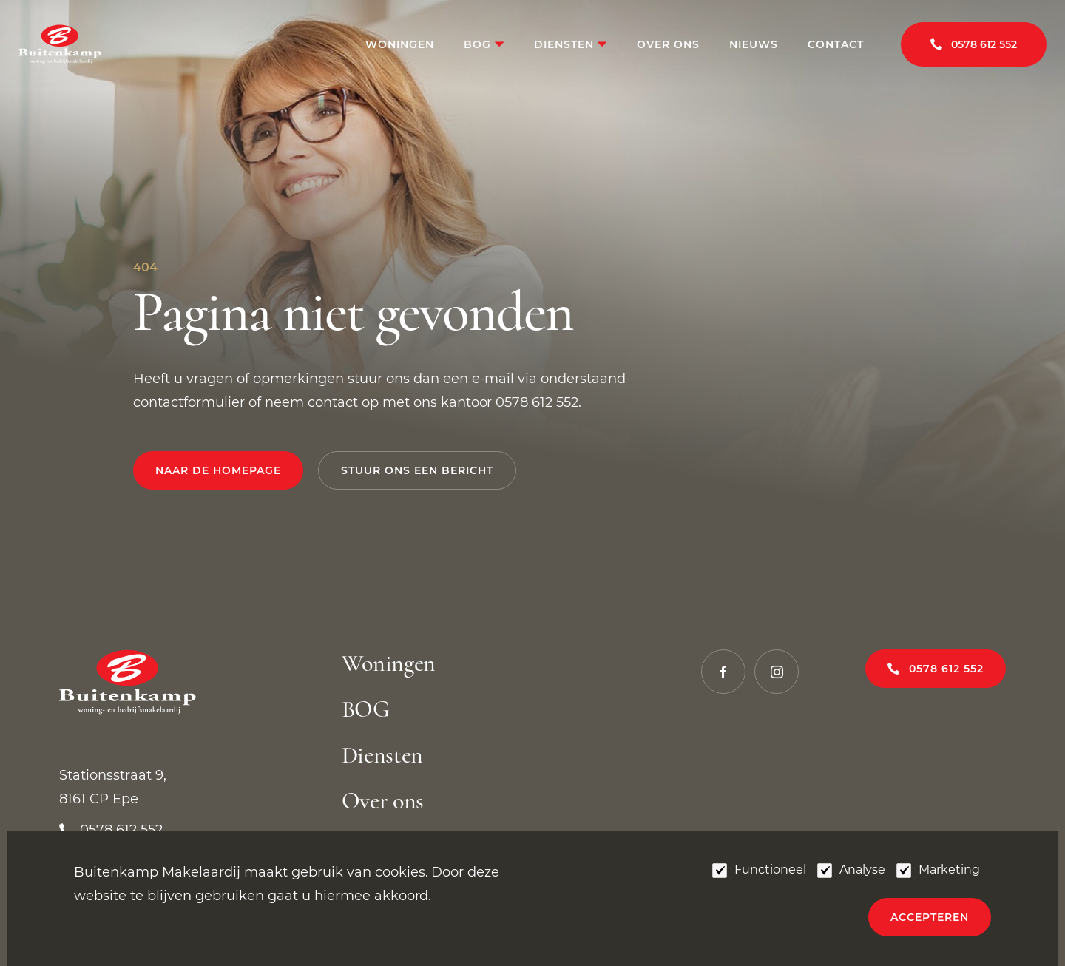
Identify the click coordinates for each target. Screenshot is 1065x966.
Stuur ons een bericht (417, 470)
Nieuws (753, 44)
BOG (479, 44)
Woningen (399, 44)
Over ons (668, 44)
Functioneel (770, 869)
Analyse (862, 869)
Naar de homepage (218, 470)
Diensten (566, 44)
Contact (836, 44)
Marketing (949, 869)
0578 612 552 (946, 668)
